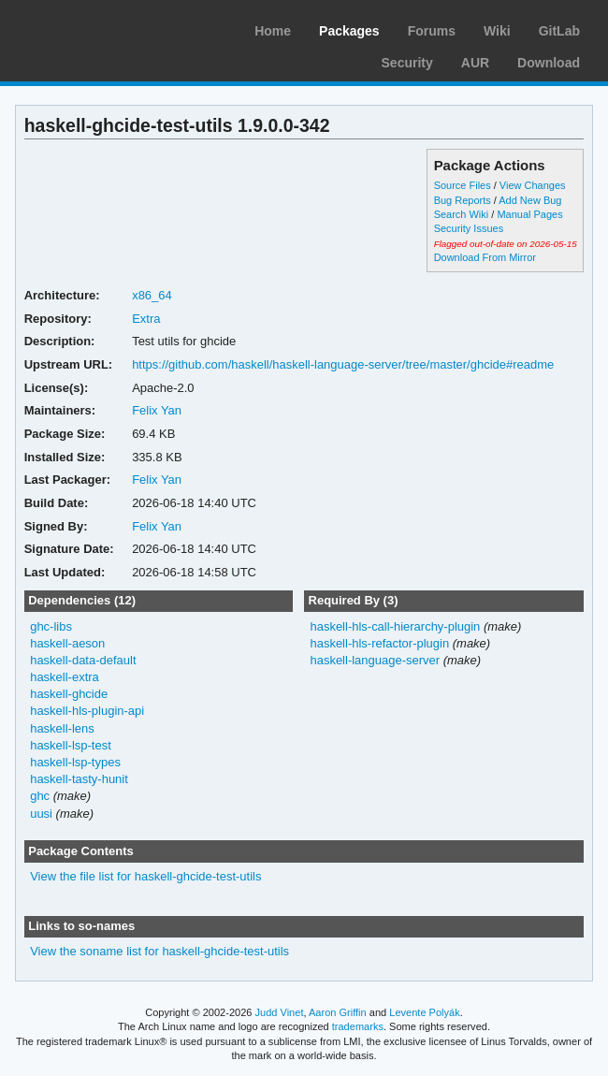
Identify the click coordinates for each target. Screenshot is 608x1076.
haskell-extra (64, 677)
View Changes (532, 185)
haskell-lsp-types (75, 762)
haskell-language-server (375, 660)
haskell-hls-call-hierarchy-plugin (395, 626)
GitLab (559, 30)
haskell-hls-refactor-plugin (379, 643)
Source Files (462, 185)
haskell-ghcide (69, 694)
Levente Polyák (424, 1012)
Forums (432, 30)
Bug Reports (462, 200)
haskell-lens (62, 728)
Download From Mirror (485, 257)
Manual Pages (529, 214)
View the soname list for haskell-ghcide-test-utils (159, 951)
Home (272, 30)
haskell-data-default (83, 660)
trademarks (358, 1026)
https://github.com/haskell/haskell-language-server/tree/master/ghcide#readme (343, 364)
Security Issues (468, 228)
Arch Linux (103, 28)
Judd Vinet (279, 1012)
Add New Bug (530, 200)
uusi (41, 814)
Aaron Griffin (338, 1012)
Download (548, 62)
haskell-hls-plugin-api (87, 711)
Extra (146, 319)
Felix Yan (156, 410)
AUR (475, 62)
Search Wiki (461, 214)
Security (407, 62)
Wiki (497, 30)
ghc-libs (51, 626)
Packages (349, 30)
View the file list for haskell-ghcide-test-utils (145, 876)
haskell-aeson (67, 643)
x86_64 (152, 295)
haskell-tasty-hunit (79, 779)
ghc (40, 796)
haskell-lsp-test (70, 745)
